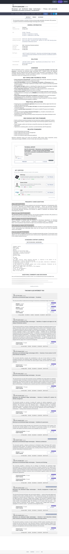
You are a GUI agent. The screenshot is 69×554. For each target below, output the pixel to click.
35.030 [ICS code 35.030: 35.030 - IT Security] (23, 13)
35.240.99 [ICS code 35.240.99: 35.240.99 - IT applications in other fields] (33, 13)
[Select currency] (54, 1)
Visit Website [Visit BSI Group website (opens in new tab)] (50, 177)
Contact (38, 551)
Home (27, 551)
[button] (45, 14)
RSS (42, 551)
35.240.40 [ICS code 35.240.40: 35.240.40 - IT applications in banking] (28, 13)
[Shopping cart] (60, 1)
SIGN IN (65, 1)
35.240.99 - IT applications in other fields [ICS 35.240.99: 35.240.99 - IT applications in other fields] (30, 35)
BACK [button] (12, 13)
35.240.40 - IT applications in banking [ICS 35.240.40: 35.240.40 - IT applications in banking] (30, 34)
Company (32, 551)
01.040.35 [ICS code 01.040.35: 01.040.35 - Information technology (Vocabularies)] (27, 315)
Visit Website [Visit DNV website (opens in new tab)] (50, 192)
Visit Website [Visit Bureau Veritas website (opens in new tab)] (50, 184)
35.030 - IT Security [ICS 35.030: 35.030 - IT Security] (26, 32)
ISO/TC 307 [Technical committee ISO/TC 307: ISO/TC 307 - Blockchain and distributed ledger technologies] (39, 13)
